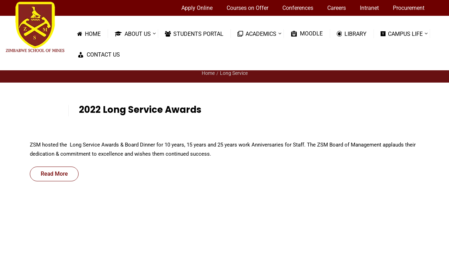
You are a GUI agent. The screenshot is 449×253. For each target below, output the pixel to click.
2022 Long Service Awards (140, 110)
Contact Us (98, 54)
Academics (256, 33)
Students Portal (194, 33)
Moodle (306, 33)
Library (352, 33)
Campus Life (402, 33)
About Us (133, 33)
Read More (54, 173)
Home (89, 33)
